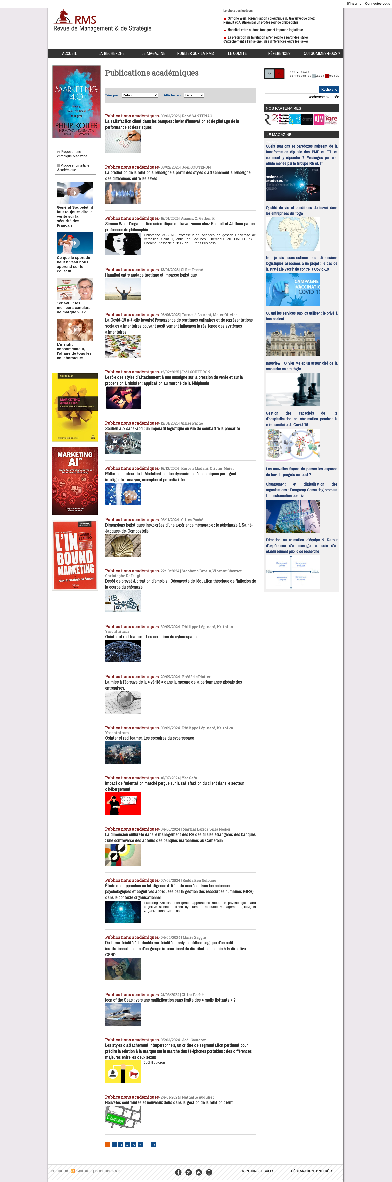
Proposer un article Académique (75, 171)
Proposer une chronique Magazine (74, 155)
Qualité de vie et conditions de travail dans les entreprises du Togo (302, 208)
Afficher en (172, 95)
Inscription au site (107, 1171)
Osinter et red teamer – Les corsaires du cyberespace (154, 636)
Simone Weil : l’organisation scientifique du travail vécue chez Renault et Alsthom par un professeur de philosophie (269, 20)
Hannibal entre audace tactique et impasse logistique (265, 30)
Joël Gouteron (155, 1062)
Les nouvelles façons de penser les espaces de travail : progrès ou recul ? (302, 470)
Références (279, 53)
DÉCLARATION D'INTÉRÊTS (315, 1172)
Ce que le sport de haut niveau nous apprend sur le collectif (75, 258)
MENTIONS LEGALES (259, 1172)
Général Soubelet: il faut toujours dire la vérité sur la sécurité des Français (72, 217)
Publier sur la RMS (195, 53)
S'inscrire (354, 3)
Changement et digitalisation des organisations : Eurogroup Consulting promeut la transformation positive (302, 488)
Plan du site (59, 1171)
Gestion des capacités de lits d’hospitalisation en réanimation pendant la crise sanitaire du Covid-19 (302, 417)
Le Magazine (154, 53)
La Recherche (111, 53)
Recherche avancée (324, 97)
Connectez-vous (377, 3)
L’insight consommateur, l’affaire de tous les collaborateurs (71, 338)
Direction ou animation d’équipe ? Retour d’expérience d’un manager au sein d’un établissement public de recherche (302, 543)
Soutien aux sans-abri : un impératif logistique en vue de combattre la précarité (177, 431)
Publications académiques (128, 115)
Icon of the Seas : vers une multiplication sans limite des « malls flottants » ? (175, 998)
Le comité (237, 53)
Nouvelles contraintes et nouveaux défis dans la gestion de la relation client (175, 1102)
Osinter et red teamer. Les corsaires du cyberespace (153, 733)
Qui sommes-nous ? (322, 53)
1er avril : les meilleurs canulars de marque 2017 (74, 297)
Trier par (111, 95)
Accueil (69, 53)
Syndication (84, 1171)
